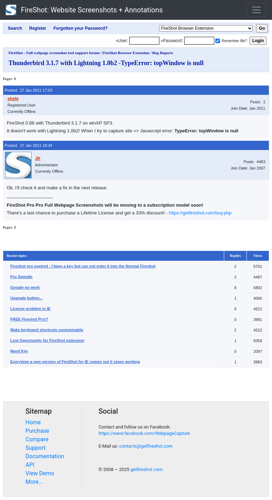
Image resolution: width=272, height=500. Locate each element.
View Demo (40, 473)
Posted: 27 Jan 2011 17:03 (28, 90)
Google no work (25, 287)
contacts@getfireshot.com (145, 446)
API (30, 464)
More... (34, 481)
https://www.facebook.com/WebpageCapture (144, 433)
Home (33, 422)
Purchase (37, 430)
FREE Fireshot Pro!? (29, 319)
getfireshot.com (146, 469)
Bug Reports (162, 53)
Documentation (45, 456)
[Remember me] (217, 41)
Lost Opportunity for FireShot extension (47, 340)
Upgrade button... (26, 298)
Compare (37, 439)
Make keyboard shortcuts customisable (46, 330)
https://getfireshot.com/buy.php (200, 212)
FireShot (84, 10)
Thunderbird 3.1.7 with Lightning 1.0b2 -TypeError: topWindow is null (106, 63)
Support (35, 447)
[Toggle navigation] (256, 10)
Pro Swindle (21, 277)
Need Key (19, 351)
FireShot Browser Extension (125, 53)
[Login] (144, 41)
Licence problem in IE (30, 308)
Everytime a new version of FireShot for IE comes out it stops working (75, 362)
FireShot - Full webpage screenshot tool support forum (54, 53)
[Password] (199, 41)
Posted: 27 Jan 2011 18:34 (28, 145)
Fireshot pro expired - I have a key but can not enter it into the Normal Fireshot (82, 266)
